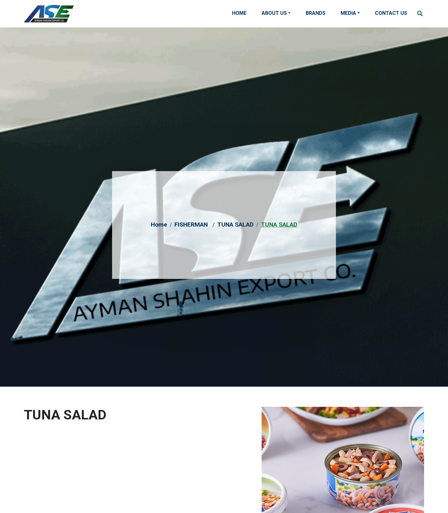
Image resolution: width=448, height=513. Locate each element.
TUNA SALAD (235, 224)
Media (348, 13)
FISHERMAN (191, 224)
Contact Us (391, 13)
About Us (274, 13)
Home (239, 13)
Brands (316, 13)
